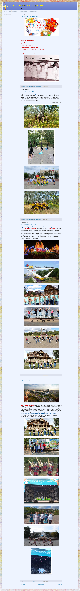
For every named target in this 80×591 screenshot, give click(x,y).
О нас (10, 11)
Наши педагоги (15, 11)
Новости (5, 11)
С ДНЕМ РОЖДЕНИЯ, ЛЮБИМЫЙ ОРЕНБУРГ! (34, 380)
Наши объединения (23, 11)
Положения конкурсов (33, 11)
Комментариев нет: (38, 86)
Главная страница (41, 584)
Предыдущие (60, 584)
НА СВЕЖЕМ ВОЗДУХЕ (28, 91)
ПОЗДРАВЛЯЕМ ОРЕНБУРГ (29, 224)
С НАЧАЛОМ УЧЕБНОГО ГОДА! (30, 16)
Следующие (23, 584)
